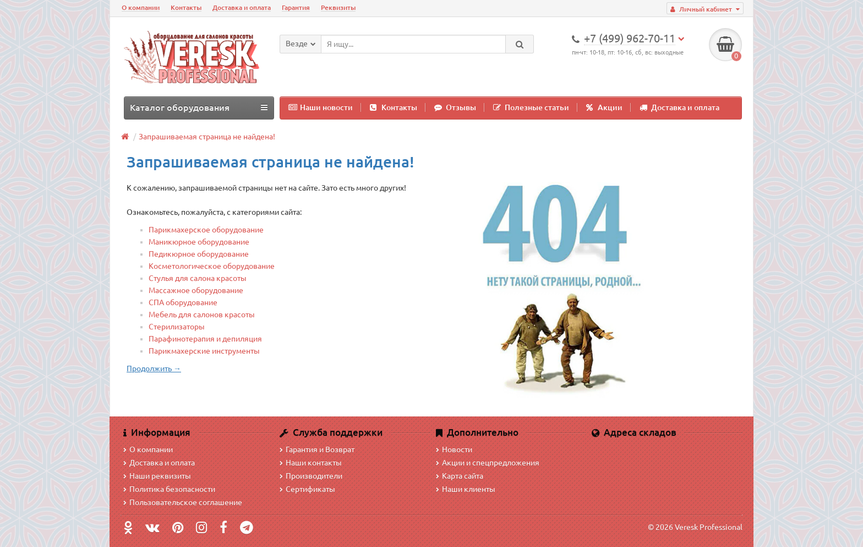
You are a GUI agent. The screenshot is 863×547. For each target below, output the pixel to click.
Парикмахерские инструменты (204, 350)
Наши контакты (311, 462)
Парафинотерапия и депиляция (205, 338)
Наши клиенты (465, 489)
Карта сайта (459, 476)
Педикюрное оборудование (199, 254)
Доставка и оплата (241, 7)
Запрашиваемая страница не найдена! (207, 136)
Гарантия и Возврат (317, 449)
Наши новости (320, 107)
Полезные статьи (531, 107)
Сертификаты (307, 489)
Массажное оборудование (196, 290)
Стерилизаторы (177, 326)
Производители (311, 476)
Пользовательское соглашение (182, 502)
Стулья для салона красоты (198, 278)
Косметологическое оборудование (212, 266)
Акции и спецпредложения (487, 462)
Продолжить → (154, 368)
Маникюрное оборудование (199, 241)
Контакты (186, 7)
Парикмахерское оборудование (206, 229)
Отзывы (455, 107)
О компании (141, 7)
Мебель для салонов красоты (202, 314)
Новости (454, 449)
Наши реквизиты (157, 476)
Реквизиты (338, 7)
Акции (604, 107)
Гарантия (296, 7)
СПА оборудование (183, 302)
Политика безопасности (169, 489)
